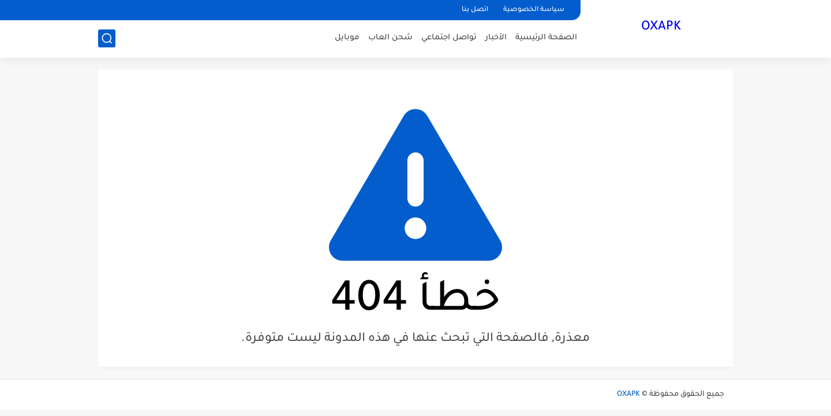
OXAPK (661, 28)
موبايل (347, 38)
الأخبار (496, 38)
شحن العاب (390, 38)
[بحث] (106, 38)
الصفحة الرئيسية (546, 38)
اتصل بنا (475, 10)
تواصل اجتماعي (449, 38)
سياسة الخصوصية (533, 10)
